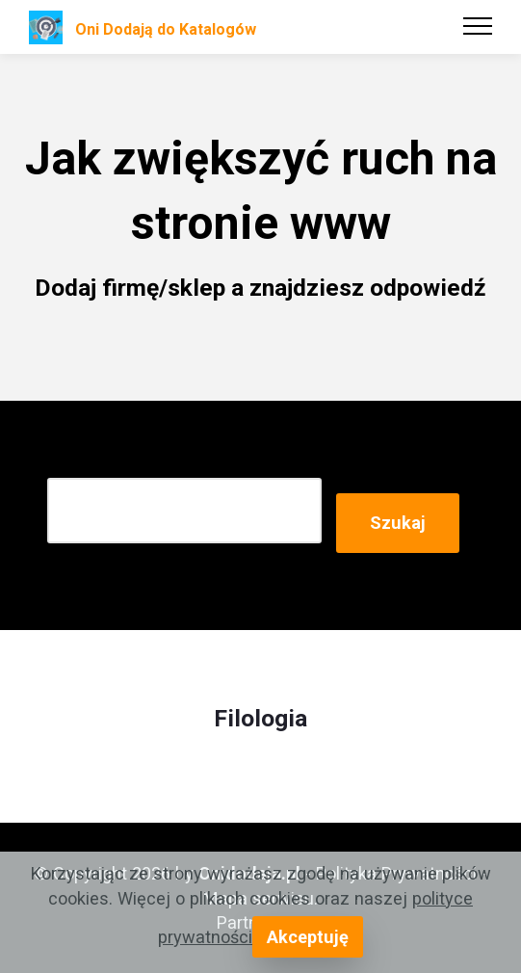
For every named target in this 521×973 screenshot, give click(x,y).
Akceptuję (308, 937)
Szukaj (398, 523)
